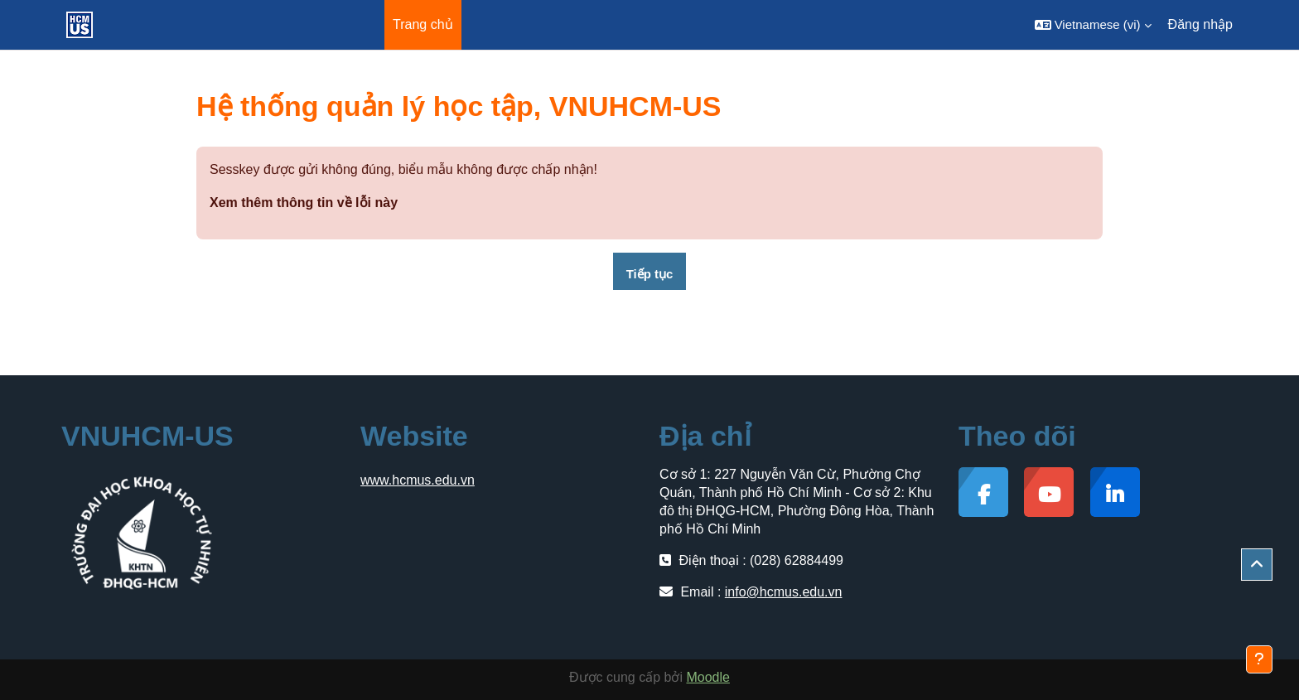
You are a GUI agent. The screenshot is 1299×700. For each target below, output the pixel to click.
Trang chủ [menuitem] (423, 24)
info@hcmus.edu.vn (784, 592)
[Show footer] (1259, 659)
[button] (1093, 25)
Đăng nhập (1200, 24)
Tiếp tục (650, 274)
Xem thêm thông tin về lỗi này (304, 203)
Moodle (707, 677)
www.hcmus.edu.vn (417, 480)
